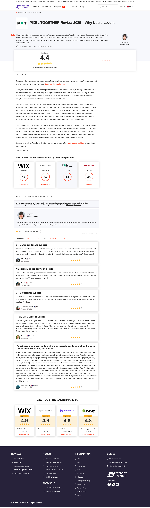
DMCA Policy (82, 493)
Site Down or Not (52, 474)
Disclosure (81, 474)
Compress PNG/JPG (53, 460)
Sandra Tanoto (125, 44)
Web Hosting (18, 463)
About (79, 460)
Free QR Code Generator (55, 463)
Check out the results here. (55, 84)
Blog (79, 463)
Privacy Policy (82, 485)
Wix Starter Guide (116, 460)
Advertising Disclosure (127, 1)
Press (79, 496)
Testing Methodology (85, 482)
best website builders (76, 143)
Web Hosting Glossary (54, 492)
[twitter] (113, 485)
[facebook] (109, 485)
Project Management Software (25, 471)
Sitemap (80, 478)
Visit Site (106, 60)
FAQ (79, 471)
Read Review (24, 435)
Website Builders (20, 460)
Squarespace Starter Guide (119, 463)
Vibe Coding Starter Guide (119, 467)
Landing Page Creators (22, 467)
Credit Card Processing (23, 474)
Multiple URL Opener (54, 478)
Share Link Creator (53, 467)
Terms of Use (82, 489)
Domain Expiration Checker (56, 471)
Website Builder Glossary (55, 489)
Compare (22, 185)
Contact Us (81, 467)
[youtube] (117, 485)
